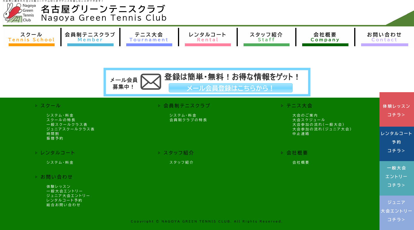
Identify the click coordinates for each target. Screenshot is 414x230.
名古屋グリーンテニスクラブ (104, 9)
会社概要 (301, 162)
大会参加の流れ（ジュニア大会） (322, 129)
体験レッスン (59, 186)
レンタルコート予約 (65, 200)
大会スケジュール (308, 119)
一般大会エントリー (65, 191)
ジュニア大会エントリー (68, 195)
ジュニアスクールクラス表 (71, 129)
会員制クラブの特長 (189, 119)
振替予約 (55, 138)
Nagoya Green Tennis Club (104, 17)
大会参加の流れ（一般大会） (318, 124)
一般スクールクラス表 (67, 124)
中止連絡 (301, 133)
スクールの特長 (61, 119)
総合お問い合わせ (64, 204)
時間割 (53, 133)
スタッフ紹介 (182, 162)
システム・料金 (60, 115)
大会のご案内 (305, 115)
